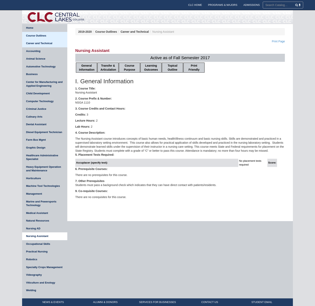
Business (32, 74)
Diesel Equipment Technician (44, 132)
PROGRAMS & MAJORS (222, 4)
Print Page (278, 41)
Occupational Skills (38, 243)
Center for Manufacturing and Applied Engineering (44, 83)
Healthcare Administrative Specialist (42, 157)
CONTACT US (209, 302)
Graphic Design (35, 147)
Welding (31, 290)
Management (34, 193)
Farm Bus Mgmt (36, 139)
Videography (34, 274)
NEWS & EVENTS (53, 302)
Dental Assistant (36, 124)
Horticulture (33, 178)
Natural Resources (37, 220)
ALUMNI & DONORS (105, 302)
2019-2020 (85, 31)
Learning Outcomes (151, 67)
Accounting (33, 51)
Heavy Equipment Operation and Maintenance (43, 168)
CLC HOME (195, 4)
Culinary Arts (34, 116)
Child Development (38, 93)
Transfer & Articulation (108, 67)
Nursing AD (33, 228)
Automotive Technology (41, 66)
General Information (86, 67)
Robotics (31, 259)
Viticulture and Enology (40, 282)
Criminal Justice (36, 108)
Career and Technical (39, 43)
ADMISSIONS (251, 4)
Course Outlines (36, 35)
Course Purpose (129, 67)
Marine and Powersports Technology (41, 203)
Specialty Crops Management (44, 267)
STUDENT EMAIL (261, 302)
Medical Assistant (37, 213)
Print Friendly (194, 67)
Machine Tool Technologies (43, 185)
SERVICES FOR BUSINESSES (157, 302)
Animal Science (35, 58)
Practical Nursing (37, 251)
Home (29, 27)
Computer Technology (40, 101)
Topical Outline (172, 67)
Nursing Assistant (37, 236)
